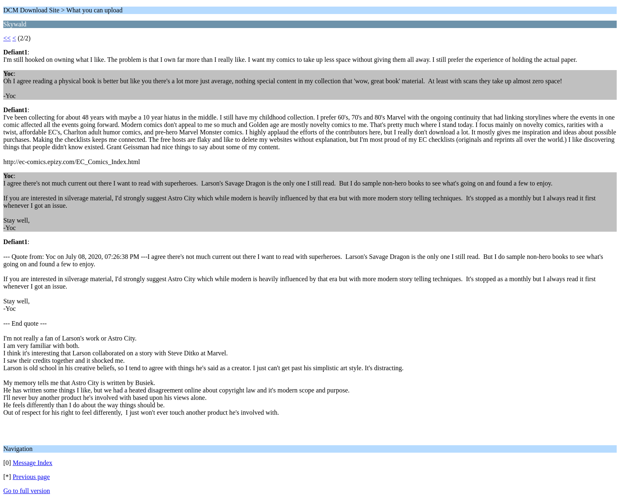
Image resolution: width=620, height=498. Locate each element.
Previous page (31, 476)
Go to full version (26, 490)
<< (7, 38)
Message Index (32, 462)
